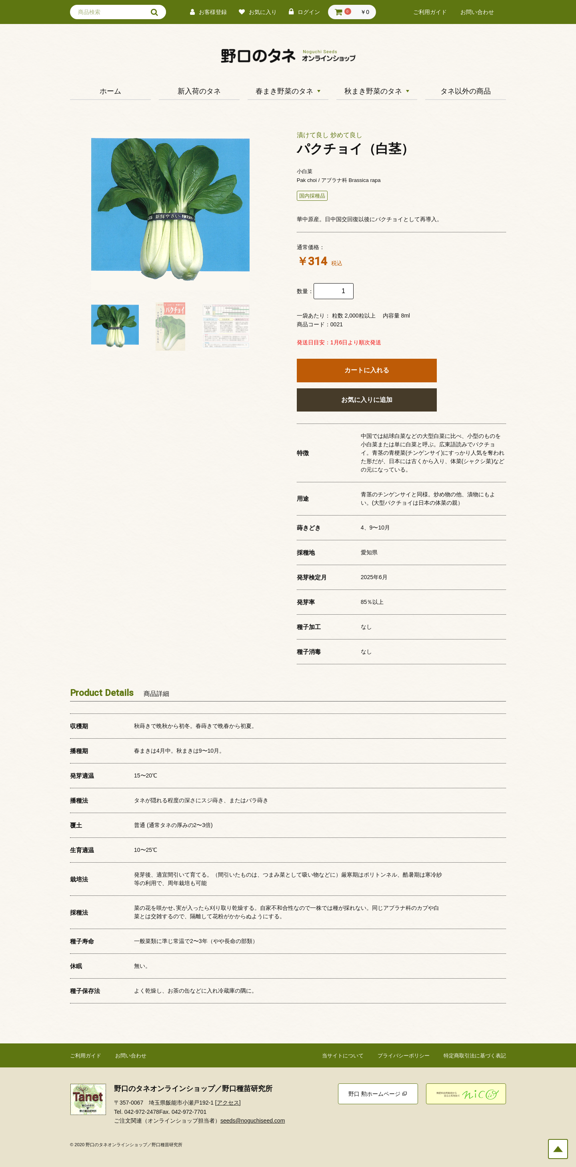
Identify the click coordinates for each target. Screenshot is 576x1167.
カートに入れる (366, 370)
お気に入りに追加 (366, 399)
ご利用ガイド (430, 12)
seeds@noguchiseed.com (252, 1120)
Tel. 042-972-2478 (136, 1112)
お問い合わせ (477, 12)
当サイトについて (343, 1055)
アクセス (228, 1102)
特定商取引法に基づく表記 (475, 1055)
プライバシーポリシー (404, 1055)
